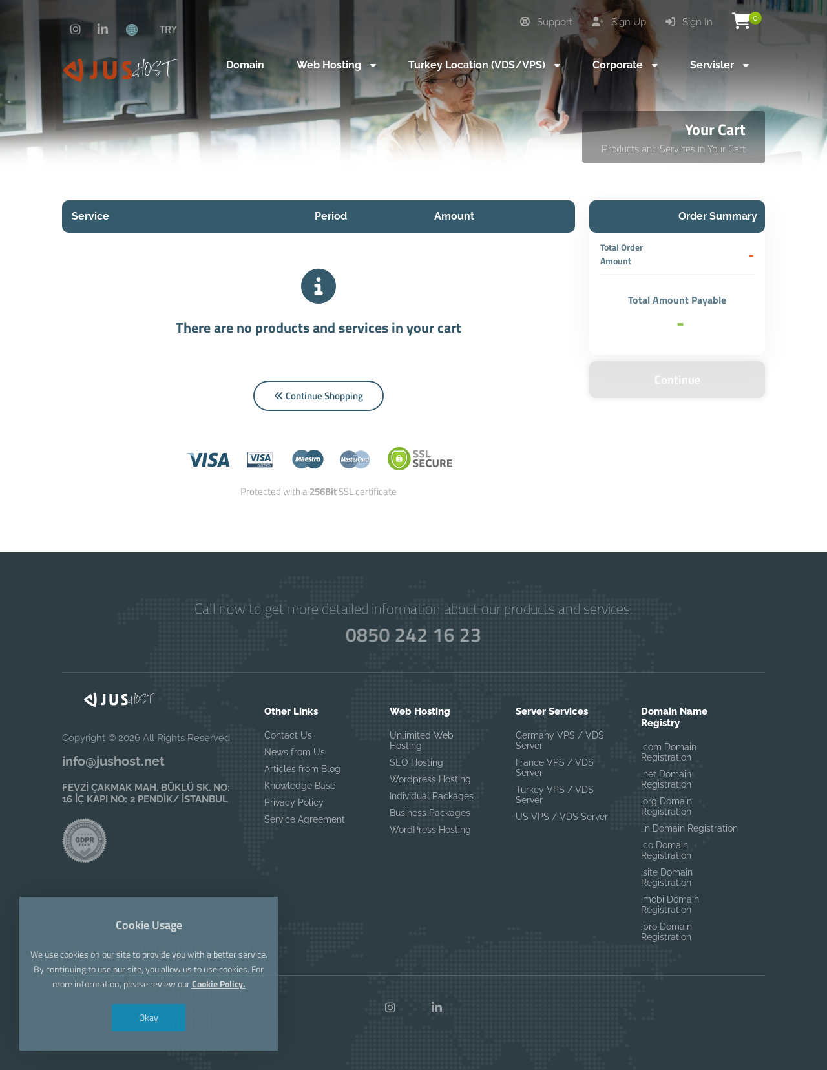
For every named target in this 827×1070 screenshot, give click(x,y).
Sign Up (619, 22)
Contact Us (288, 735)
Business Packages (430, 813)
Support (546, 22)
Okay (148, 1017)
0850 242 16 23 (413, 634)
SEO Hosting (416, 762)
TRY (168, 29)
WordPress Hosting (430, 829)
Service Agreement (304, 819)
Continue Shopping (318, 395)
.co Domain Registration (666, 850)
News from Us (294, 752)
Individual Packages (432, 796)
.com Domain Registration (668, 752)
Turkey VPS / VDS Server (555, 794)
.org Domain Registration (666, 806)
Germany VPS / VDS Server (560, 740)
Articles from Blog (302, 769)
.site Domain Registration (667, 877)
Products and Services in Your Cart (674, 148)
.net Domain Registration (666, 779)
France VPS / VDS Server (555, 767)
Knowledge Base (299, 786)
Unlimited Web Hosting (422, 740)
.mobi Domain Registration (670, 904)
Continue (677, 379)
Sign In (689, 22)
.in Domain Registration (689, 828)
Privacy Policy (294, 802)
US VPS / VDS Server (562, 817)
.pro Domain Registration (666, 931)
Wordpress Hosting (430, 779)
